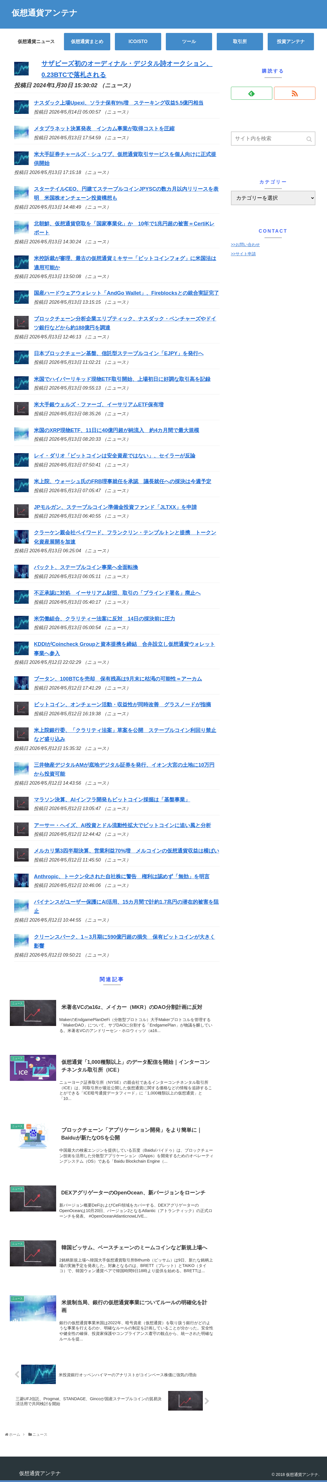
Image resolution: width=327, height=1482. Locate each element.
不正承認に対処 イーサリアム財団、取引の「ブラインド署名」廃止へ (117, 593)
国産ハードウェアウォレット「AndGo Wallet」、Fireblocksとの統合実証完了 (126, 293)
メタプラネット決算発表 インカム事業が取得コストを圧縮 (104, 128)
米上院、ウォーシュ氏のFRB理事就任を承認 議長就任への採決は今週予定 (122, 481)
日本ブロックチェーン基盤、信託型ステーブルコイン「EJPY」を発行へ (118, 353)
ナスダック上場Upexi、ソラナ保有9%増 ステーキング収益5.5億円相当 (118, 103)
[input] (273, 138)
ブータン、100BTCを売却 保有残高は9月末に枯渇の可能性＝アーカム (118, 679)
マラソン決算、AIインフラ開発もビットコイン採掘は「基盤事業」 (112, 800)
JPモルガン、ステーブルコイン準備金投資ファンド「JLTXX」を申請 (115, 507)
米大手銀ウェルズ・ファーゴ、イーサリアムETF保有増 (99, 404)
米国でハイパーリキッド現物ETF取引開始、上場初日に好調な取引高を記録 (122, 379)
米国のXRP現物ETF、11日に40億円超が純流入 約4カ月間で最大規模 (116, 430)
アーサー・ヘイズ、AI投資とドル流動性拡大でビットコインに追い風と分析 (122, 825)
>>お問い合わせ (245, 244)
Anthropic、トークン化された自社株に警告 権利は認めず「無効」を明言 (122, 876)
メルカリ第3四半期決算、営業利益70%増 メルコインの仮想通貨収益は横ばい (126, 851)
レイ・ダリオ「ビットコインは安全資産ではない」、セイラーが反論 (114, 456)
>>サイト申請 (243, 253)
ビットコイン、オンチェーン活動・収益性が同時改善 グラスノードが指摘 (122, 704)
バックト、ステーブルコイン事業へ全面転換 (86, 567)
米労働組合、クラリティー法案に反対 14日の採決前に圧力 (104, 619)
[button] (309, 139)
